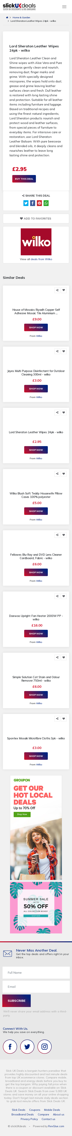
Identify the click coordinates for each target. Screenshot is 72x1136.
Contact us (48, 1119)
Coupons (34, 1110)
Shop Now (36, 327)
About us (58, 1114)
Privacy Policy (29, 1119)
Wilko (39, 335)
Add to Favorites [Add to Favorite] (35, 218)
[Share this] (57, 290)
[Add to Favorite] (64, 290)
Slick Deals (18, 1110)
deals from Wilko (41, 259)
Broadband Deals (23, 1114)
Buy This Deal (24, 178)
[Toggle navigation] (64, 6)
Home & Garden (21, 17)
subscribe (17, 1001)
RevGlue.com (56, 1126)
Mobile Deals (52, 1110)
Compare (43, 1114)
